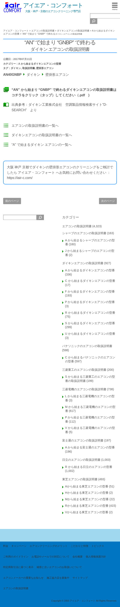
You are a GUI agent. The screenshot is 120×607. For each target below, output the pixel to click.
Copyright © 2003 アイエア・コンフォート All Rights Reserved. (84, 600)
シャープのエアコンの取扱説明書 (84, 233)
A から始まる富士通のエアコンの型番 (90, 447)
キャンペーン (18, 545)
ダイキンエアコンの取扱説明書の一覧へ (42, 135)
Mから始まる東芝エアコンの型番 (87, 499)
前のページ (12, 200)
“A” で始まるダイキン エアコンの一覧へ (42, 144)
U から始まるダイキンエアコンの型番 (90, 333)
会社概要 (78, 556)
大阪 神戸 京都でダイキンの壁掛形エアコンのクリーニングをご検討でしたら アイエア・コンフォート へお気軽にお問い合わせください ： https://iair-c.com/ (60, 172)
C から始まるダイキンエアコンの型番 (90, 280)
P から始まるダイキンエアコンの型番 (90, 302)
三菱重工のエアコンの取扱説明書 (84, 369)
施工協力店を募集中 (58, 577)
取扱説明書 (28, 68)
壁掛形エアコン (45, 68)
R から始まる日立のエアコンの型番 (88, 467)
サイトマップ (80, 577)
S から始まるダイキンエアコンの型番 (90, 323)
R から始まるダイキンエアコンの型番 (90, 312)
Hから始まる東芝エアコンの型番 (86, 492)
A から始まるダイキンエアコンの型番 (39, 63)
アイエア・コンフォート (53, 5)
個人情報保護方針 (96, 556)
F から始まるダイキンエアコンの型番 (90, 291)
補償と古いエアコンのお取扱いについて (59, 567)
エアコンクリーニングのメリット (48, 545)
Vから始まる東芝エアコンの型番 (86, 512)
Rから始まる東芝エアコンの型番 (86, 505)
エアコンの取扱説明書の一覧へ (35, 125)
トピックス (97, 545)
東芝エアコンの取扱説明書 (80, 479)
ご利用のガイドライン (15, 556)
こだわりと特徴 (79, 545)
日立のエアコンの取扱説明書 (81, 459)
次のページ (108, 200)
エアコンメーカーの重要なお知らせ (23, 577)
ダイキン (16, 68)
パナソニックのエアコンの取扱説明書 (87, 346)
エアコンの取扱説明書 (77, 226)
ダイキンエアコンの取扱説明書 (82, 263)
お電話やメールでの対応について (50, 556)
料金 (5, 545)
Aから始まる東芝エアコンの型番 (86, 486)
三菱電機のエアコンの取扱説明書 (84, 389)
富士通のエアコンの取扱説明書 (82, 440)
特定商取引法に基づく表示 (18, 567)
